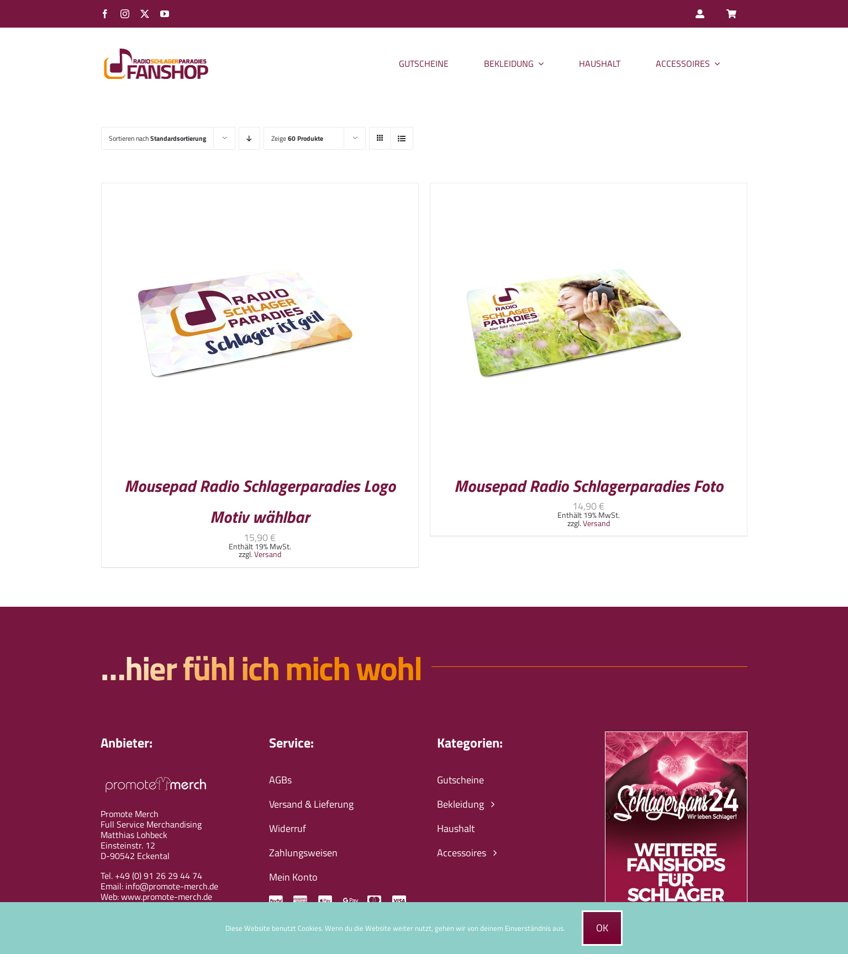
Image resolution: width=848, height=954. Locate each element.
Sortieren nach (157, 138)
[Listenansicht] (402, 138)
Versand (267, 554)
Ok (602, 927)
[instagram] (124, 13)
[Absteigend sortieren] (249, 138)
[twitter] (144, 13)
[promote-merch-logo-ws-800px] (156, 775)
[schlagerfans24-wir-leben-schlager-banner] (675, 736)
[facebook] (105, 13)
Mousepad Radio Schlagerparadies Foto (588, 486)
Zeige (297, 138)
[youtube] (164, 13)
